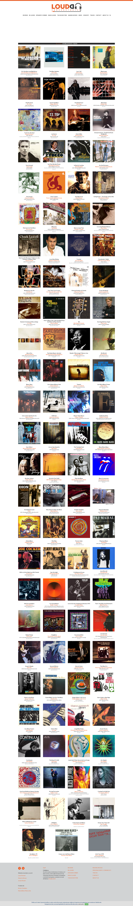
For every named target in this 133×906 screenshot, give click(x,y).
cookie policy (81, 904)
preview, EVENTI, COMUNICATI (102, 870)
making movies (97, 867)
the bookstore (73, 878)
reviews (70, 867)
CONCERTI (86, 15)
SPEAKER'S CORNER (41, 15)
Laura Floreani (22, 875)
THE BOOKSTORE (62, 15)
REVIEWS (25, 15)
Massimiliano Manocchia (24, 890)
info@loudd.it (52, 878)
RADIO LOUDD (52, 15)
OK (86, 904)
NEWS (80, 15)
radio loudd (72, 875)
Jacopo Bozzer (22, 880)
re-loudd (71, 870)
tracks (95, 873)
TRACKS (92, 15)
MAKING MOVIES (72, 15)
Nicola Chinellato (22, 888)
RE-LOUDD (32, 15)
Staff (44, 867)
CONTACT (98, 15)
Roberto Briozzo (22, 878)
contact (96, 875)
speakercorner (73, 873)
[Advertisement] (66, 30)
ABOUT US (105, 15)
